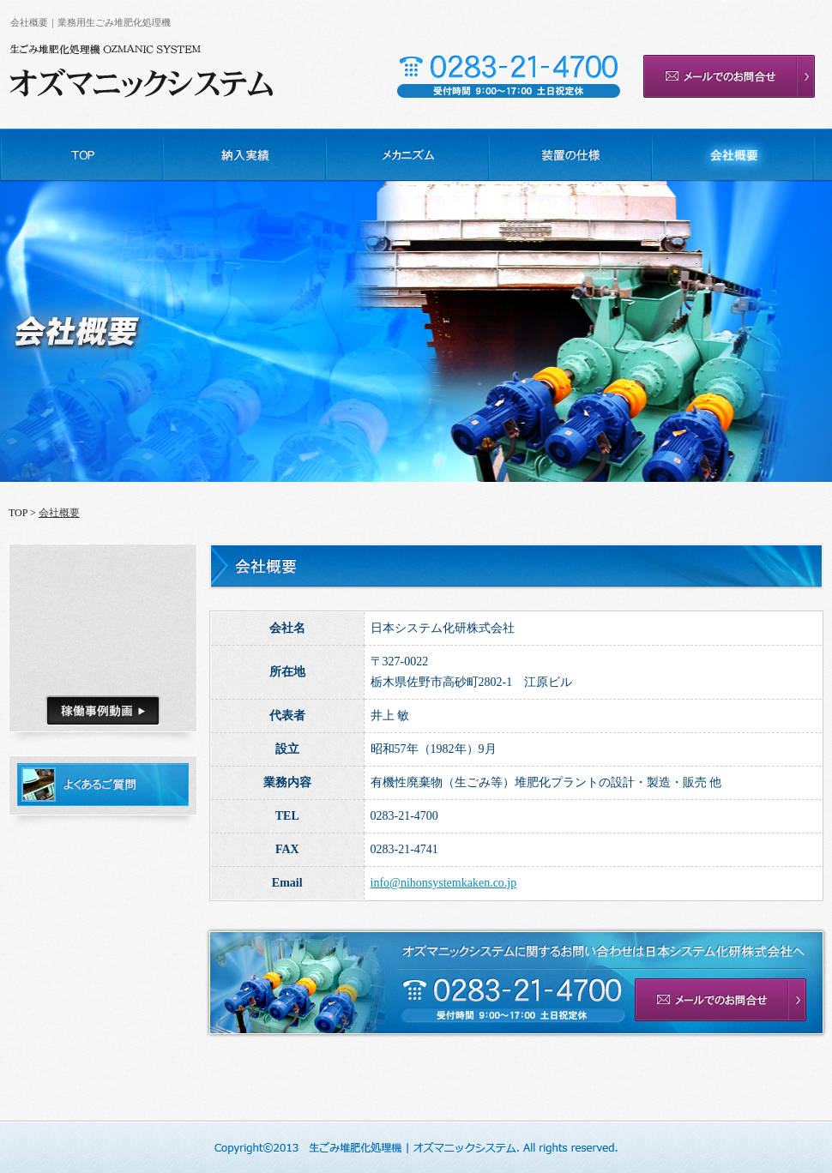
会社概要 (59, 513)
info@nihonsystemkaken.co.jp (444, 882)
